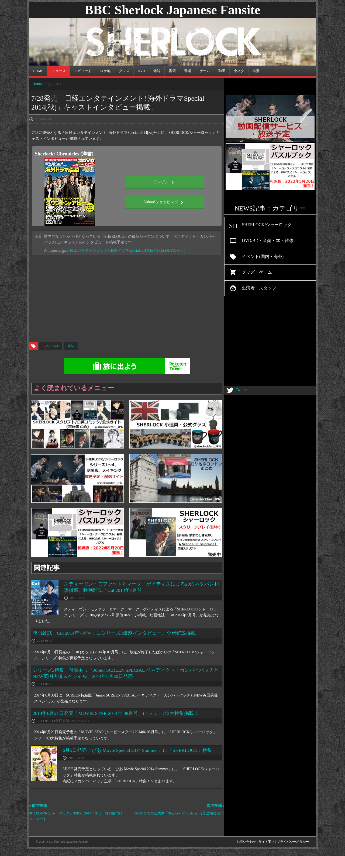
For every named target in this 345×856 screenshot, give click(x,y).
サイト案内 (266, 842)
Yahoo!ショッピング (164, 202)
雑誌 (71, 346)
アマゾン (164, 182)
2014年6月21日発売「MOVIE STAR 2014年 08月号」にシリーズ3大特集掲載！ (116, 713)
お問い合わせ (246, 842)
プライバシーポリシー (293, 842)
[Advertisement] (172, 298)
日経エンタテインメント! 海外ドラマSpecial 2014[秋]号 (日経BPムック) (125, 251)
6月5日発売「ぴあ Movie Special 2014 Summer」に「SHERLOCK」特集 (137, 750)
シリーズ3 (50, 346)
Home (37, 84)
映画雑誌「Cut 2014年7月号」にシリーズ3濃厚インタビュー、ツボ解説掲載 (114, 633)
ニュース (51, 84)
